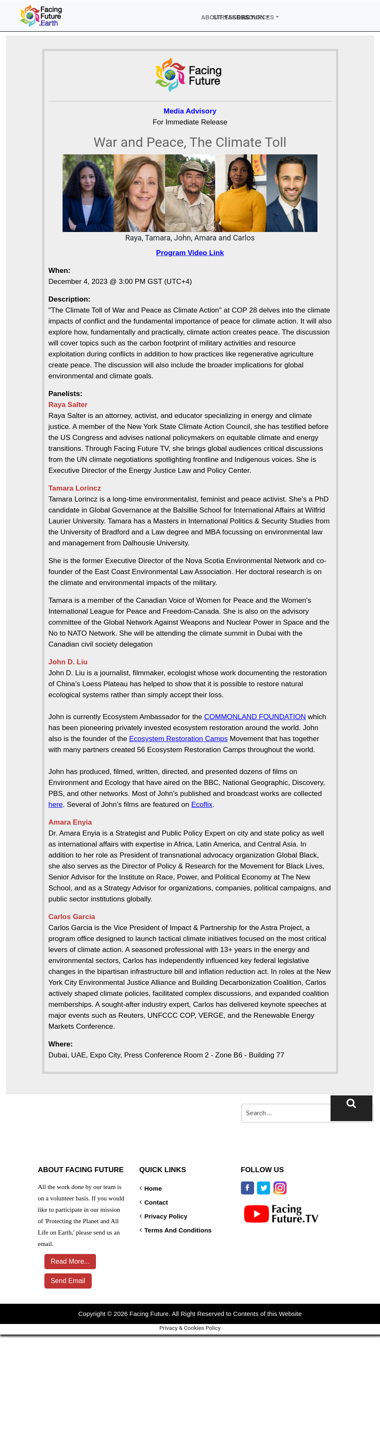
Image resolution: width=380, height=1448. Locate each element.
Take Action (229, 16)
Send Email (66, 1280)
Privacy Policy (166, 1215)
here (56, 804)
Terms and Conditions (178, 1229)
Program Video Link (190, 252)
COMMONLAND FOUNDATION (255, 716)
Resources (241, 16)
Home (153, 1188)
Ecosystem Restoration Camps (178, 738)
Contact (156, 1201)
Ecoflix (202, 804)
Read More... (68, 1261)
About (205, 16)
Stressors (217, 16)
